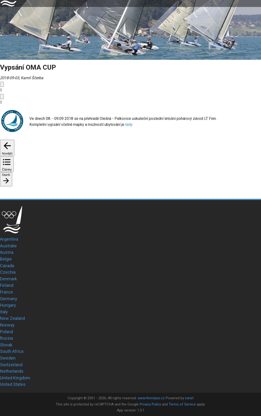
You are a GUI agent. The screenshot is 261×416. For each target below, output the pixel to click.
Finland (6, 285)
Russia (6, 338)
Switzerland (11, 364)
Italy (4, 311)
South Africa (11, 351)
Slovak (6, 344)
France (6, 291)
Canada (7, 265)
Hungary (8, 305)
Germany (8, 298)
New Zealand (12, 318)
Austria (6, 252)
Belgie (6, 258)
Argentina (9, 239)
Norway (7, 324)
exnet (189, 398)
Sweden (8, 358)
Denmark (8, 278)
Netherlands (11, 371)
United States (13, 384)
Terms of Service (182, 404)
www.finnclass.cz (151, 398)
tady (128, 124)
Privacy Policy (150, 404)
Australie (8, 245)
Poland (6, 331)
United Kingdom (15, 377)
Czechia (8, 272)
